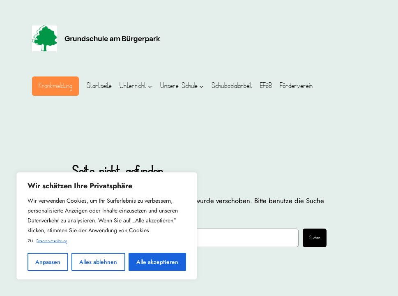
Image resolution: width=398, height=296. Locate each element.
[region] (106, 226)
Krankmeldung (55, 86)
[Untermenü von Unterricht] (150, 86)
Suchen (314, 238)
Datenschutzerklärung (52, 241)
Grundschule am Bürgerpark (112, 38)
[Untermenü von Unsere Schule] (201, 86)
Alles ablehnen (98, 262)
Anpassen (47, 262)
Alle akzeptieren (157, 262)
